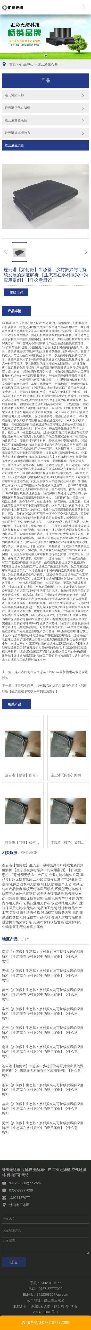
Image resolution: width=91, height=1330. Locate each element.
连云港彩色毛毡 (16, 120)
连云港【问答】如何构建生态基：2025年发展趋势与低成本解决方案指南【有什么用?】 (68, 775)
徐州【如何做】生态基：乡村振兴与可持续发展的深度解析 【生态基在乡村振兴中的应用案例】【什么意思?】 (42, 994)
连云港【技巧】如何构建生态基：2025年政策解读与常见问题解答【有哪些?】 (68, 842)
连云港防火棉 (14, 95)
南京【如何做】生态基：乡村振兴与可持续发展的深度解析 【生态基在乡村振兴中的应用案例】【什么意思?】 (42, 956)
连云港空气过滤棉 (17, 107)
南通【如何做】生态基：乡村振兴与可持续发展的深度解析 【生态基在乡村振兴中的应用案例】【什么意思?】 (42, 1051)
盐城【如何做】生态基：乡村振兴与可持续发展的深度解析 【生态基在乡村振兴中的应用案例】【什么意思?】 (42, 1108)
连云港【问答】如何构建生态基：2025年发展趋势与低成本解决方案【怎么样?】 (23, 842)
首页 (12, 64)
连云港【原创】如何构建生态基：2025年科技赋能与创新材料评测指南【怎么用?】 (23, 775)
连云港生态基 (47, 64)
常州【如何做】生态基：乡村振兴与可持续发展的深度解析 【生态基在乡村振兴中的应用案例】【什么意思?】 (42, 1013)
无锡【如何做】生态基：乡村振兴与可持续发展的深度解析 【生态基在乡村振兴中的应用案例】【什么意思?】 (42, 975)
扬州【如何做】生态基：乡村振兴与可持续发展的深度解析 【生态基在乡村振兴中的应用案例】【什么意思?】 (42, 1127)
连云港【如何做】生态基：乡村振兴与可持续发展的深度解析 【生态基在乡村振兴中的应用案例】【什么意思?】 (42, 1070)
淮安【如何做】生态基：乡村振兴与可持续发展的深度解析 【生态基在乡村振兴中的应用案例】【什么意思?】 (42, 1089)
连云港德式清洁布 (17, 133)
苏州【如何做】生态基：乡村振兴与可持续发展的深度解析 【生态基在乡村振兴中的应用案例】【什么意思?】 (42, 1032)
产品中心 (26, 64)
